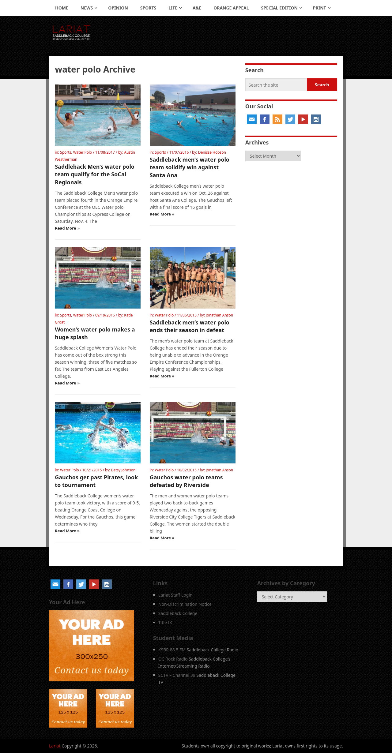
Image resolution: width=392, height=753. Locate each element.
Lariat (55, 746)
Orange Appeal (231, 8)
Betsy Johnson (123, 470)
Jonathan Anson (219, 315)
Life (172, 8)
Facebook (265, 119)
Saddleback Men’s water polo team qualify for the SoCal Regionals (94, 174)
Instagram (316, 119)
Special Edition (279, 8)
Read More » (67, 228)
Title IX (165, 622)
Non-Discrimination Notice (185, 604)
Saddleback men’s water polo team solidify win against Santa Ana (189, 167)
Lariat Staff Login (175, 595)
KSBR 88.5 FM (172, 650)
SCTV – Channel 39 (176, 675)
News (87, 8)
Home (61, 8)
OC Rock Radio (173, 659)
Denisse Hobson (212, 152)
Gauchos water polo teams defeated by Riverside (186, 481)
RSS (277, 119)
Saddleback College (178, 613)
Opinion (118, 8)
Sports (148, 8)
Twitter (290, 119)
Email (252, 119)
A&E (197, 8)
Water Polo (82, 152)
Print (319, 8)
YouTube (303, 119)
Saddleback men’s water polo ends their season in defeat (189, 326)
